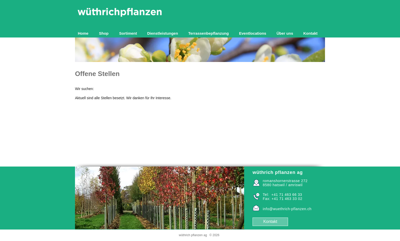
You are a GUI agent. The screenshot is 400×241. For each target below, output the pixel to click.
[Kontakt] (270, 222)
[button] (129, 33)
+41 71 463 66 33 (286, 195)
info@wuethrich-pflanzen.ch (287, 209)
